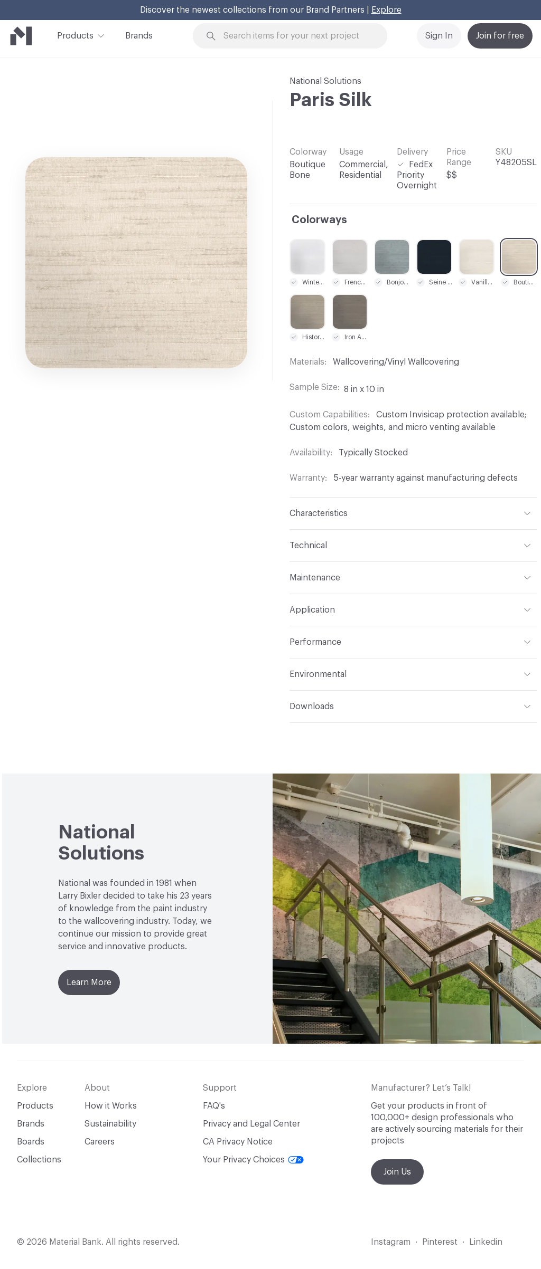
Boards (30, 1142)
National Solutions (325, 81)
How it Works (111, 1106)
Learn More (89, 982)
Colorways (319, 220)
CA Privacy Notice (238, 1142)
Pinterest (440, 1242)
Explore (386, 10)
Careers (100, 1142)
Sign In (439, 36)
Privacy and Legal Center (251, 1124)
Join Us (397, 1172)
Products (75, 35)
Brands (139, 36)
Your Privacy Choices (253, 1160)
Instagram (391, 1242)
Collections (39, 1160)
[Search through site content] (296, 36)
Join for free (500, 36)
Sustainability (110, 1124)
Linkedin (485, 1242)
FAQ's (214, 1106)
